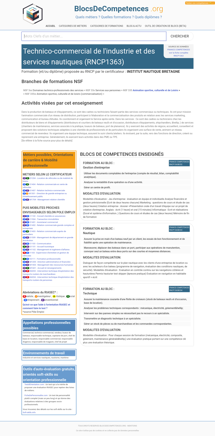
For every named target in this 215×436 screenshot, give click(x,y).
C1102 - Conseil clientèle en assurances (47, 216)
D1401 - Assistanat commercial (44, 222)
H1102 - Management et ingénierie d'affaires (49, 249)
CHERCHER (180, 36)
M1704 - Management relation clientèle (47, 199)
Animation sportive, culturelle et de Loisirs (151, 90)
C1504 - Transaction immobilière (44, 219)
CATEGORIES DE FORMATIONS (106, 26)
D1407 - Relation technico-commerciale (47, 190)
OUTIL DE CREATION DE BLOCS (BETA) (165, 26)
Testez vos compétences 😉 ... (200, 3)
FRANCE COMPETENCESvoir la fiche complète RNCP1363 (178, 52)
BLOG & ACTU (134, 26)
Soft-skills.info (29, 412)
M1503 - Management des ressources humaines (51, 265)
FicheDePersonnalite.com (36, 395)
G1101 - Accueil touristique (42, 246)
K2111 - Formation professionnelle (45, 259)
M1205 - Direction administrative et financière (50, 262)
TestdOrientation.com (34, 384)
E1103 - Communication (40, 243)
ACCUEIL (50, 26)
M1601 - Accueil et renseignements (46, 268)
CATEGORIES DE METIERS (73, 26)
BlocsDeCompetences (118, 8)
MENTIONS (132, 426)
